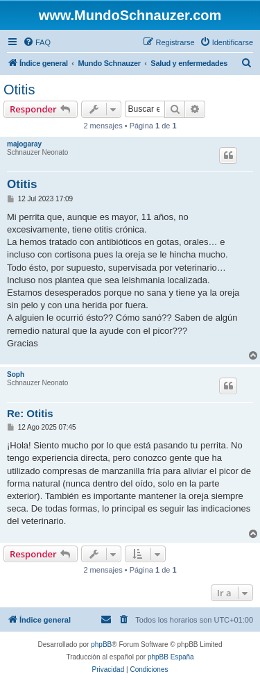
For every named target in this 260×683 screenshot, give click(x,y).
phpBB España (171, 657)
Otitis (19, 89)
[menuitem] (37, 42)
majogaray (24, 144)
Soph (15, 374)
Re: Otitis (30, 413)
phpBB (101, 644)
